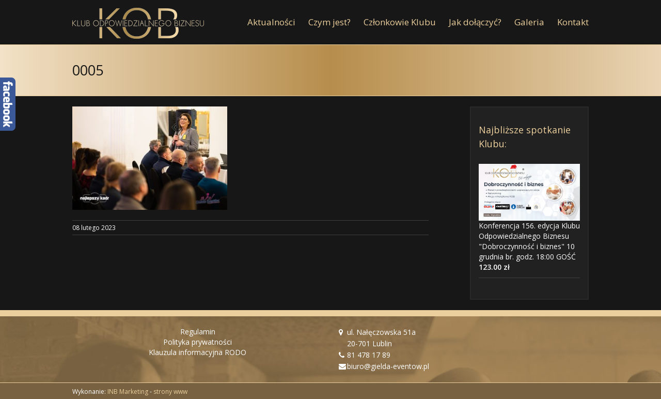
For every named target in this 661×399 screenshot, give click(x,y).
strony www (170, 391)
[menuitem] (277, 22)
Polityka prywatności (197, 342)
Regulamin (197, 331)
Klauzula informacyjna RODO (197, 352)
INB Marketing (127, 391)
